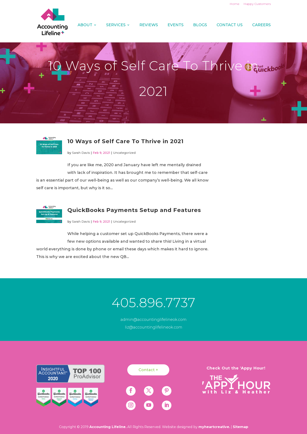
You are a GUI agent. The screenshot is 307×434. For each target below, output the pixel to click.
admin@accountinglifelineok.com (153, 319)
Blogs (200, 25)
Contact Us (230, 25)
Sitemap (240, 427)
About (85, 25)
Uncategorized (124, 153)
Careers (261, 25)
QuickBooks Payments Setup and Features (134, 210)
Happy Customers (257, 4)
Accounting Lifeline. (107, 427)
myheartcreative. (214, 427)
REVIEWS (148, 25)
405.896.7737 (153, 302)
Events (176, 25)
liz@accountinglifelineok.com (153, 327)
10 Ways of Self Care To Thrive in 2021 (125, 141)
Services (116, 25)
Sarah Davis (81, 153)
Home (234, 4)
